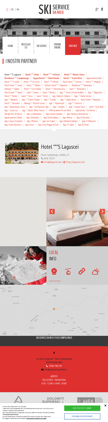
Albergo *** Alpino (11, 88)
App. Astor (29, 124)
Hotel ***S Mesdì (51, 81)
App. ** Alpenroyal (56, 103)
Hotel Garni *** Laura (13, 85)
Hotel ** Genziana (12, 103)
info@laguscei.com (51, 162)
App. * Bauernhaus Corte (14, 106)
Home (10, 46)
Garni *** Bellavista (77, 88)
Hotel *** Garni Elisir (72, 78)
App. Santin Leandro (54, 113)
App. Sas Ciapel (48, 121)
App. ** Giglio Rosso (68, 99)
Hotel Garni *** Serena (72, 81)
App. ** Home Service (83, 96)
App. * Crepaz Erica (77, 106)
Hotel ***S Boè (32, 74)
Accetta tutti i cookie (82, 408)
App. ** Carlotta (75, 103)
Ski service (42, 46)
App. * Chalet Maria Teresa (33, 110)
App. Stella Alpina (50, 117)
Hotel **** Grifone (51, 74)
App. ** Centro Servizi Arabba (72, 92)
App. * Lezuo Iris (11, 110)
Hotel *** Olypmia (93, 81)
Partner (73, 46)
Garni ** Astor (42, 96)
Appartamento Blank (13, 117)
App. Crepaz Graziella (13, 121)
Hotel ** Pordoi (10, 96)
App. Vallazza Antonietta (77, 113)
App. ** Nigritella (95, 92)
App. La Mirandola (34, 113)
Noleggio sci (26, 45)
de (12, 9)
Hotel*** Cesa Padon (32, 88)
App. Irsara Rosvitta (12, 124)
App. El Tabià (68, 124)
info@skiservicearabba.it (54, 369)
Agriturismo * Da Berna (85, 110)
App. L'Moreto (32, 121)
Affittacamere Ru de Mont (60, 110)
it (7, 9)
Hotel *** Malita (33, 85)
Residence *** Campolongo (16, 78)
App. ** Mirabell (10, 99)
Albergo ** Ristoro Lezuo (34, 103)
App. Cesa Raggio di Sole (48, 124)
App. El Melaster (89, 121)
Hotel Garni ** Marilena (90, 99)
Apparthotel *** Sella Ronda (46, 78)
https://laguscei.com (74, 162)
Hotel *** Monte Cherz (74, 74)
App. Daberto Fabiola (61, 96)
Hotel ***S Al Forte (32, 81)
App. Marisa (67, 117)
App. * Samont (59, 106)
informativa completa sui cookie (36, 418)
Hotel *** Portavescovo (55, 88)
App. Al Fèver (83, 124)
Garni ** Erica (26, 96)
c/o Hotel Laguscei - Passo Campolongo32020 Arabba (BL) (54, 358)
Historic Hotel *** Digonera (56, 85)
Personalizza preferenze (82, 416)
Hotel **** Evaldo (11, 81)
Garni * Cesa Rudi (96, 106)
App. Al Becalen (83, 117)
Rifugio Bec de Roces (13, 113)
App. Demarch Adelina (69, 121)
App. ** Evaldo (50, 99)
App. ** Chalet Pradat (31, 99)
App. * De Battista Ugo (39, 106)
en (18, 9)
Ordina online (57, 45)
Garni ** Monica (49, 92)
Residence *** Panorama (82, 85)
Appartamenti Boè (94, 78)
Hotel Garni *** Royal (13, 92)
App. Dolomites (32, 117)
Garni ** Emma (32, 92)
